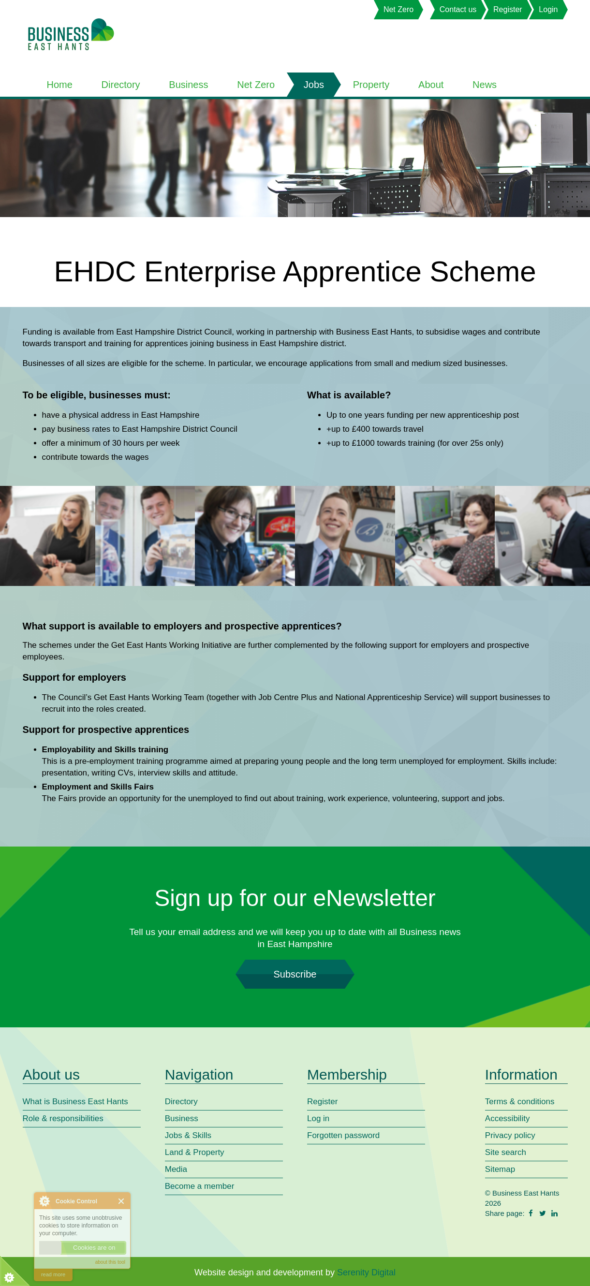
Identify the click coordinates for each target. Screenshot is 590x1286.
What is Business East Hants (75, 1101)
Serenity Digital (366, 1272)
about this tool (110, 1262)
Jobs (314, 84)
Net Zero (398, 9)
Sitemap (500, 1169)
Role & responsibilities (63, 1118)
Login (548, 9)
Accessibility (507, 1118)
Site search (505, 1152)
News (484, 84)
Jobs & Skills (188, 1135)
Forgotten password (343, 1135)
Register (507, 9)
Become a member (200, 1186)
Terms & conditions (520, 1101)
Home (60, 84)
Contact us (458, 9)
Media (176, 1169)
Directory (121, 84)
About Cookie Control (44, 1201)
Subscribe (295, 974)
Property (371, 84)
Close (121, 1201)
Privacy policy (510, 1135)
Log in (318, 1118)
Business (188, 84)
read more (53, 1274)
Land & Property (194, 1152)
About (430, 84)
